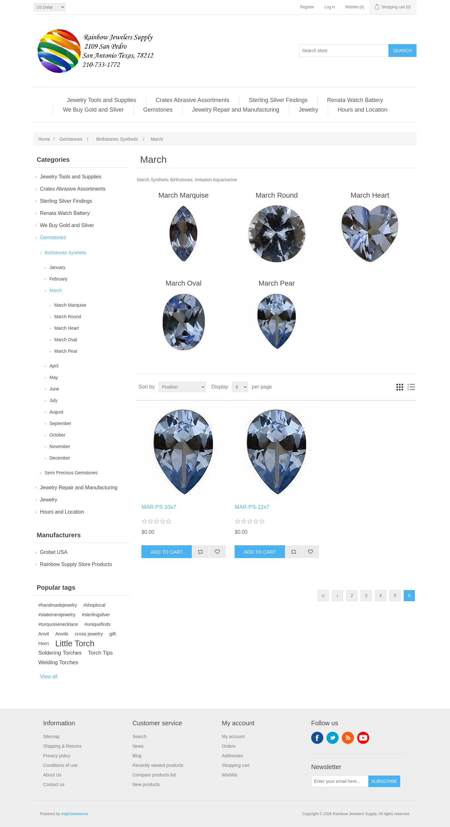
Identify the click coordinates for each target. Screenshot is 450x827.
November (59, 446)
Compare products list (154, 774)
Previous (337, 595)
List (411, 387)
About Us (52, 774)
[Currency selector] (49, 7)
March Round (67, 316)
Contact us (53, 784)
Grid (399, 387)
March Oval (65, 339)
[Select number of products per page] (240, 387)
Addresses (232, 755)
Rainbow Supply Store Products (76, 564)
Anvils (61, 633)
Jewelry (308, 109)
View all (48, 676)
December (59, 458)
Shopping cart (235, 765)
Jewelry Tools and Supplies (101, 100)
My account (233, 736)
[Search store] (344, 50)
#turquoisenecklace (58, 624)
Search (139, 736)
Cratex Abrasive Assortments (192, 100)
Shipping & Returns (62, 746)
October (57, 434)
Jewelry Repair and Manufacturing (235, 109)
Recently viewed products (158, 765)
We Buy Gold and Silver (93, 109)
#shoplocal (94, 605)
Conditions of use (60, 765)
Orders (229, 746)
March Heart (66, 328)
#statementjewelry (56, 614)
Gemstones (158, 109)
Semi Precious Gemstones (71, 472)
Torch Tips (100, 653)
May (53, 377)
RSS (348, 738)
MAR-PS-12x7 (252, 507)
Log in (330, 7)
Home (44, 139)
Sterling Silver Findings (278, 100)
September (60, 423)
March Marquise (70, 305)
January (57, 267)
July (53, 400)
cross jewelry (89, 633)
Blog (136, 755)
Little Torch (74, 643)
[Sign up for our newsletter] (340, 781)
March (55, 290)
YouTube (363, 738)
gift (112, 633)
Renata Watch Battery (355, 100)
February (58, 278)
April (53, 365)
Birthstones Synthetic (66, 252)
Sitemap (51, 736)
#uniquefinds (97, 624)
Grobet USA (53, 552)
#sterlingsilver (96, 614)
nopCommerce (74, 814)
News (138, 746)
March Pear (65, 351)
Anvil (43, 633)
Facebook (317, 738)
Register (307, 7)
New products (146, 784)
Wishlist (229, 774)
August (56, 411)
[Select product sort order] (182, 387)
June (54, 388)
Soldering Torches (60, 653)
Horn (43, 643)
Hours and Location (362, 109)
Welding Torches (58, 662)
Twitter (332, 738)
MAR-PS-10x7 (158, 507)
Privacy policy (57, 755)
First (323, 595)
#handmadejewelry (57, 605)
